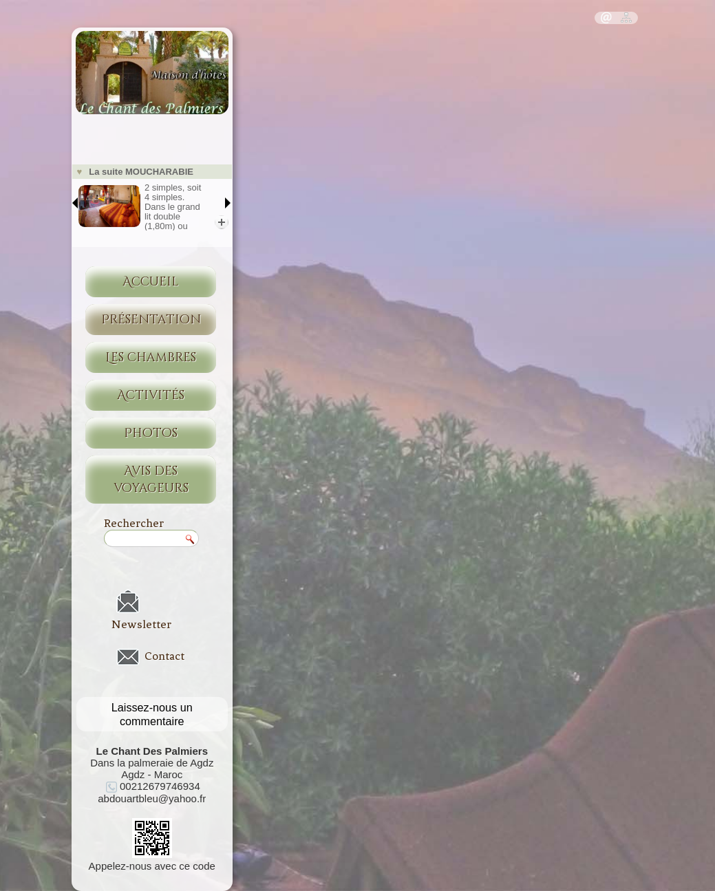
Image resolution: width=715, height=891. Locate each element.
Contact (164, 656)
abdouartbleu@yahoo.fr (152, 798)
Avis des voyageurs (151, 479)
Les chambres (150, 357)
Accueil (150, 281)
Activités (150, 395)
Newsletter (141, 624)
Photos (151, 433)
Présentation (151, 319)
